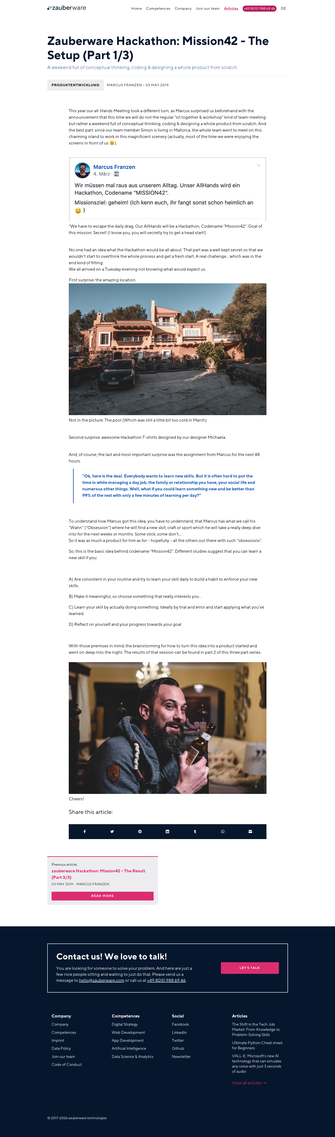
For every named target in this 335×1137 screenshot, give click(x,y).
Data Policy (61, 1048)
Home (136, 8)
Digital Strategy (125, 1024)
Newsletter (181, 1056)
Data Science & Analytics (132, 1056)
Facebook (180, 1024)
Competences (158, 8)
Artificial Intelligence (129, 1048)
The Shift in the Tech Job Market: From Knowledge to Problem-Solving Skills (256, 1029)
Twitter (178, 1040)
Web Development (128, 1032)
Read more (102, 896)
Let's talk (250, 968)
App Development (128, 1040)
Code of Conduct (67, 1064)
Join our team (208, 8)
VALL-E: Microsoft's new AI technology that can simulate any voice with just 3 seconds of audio (256, 1063)
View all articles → (249, 1083)
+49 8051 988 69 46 (259, 8)
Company (183, 8)
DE (283, 8)
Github (178, 1048)
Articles (231, 8)
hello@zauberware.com (101, 980)
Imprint (58, 1040)
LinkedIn (179, 1032)
